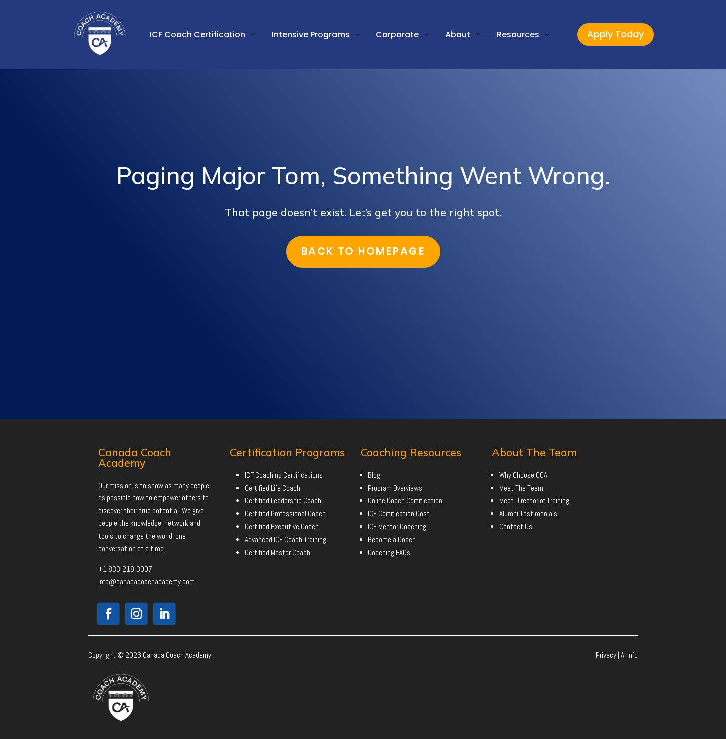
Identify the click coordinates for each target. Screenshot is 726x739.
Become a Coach (392, 539)
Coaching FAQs (389, 552)
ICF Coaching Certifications (284, 475)
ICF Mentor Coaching (397, 526)
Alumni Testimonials (528, 513)
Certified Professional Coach (285, 513)
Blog (374, 475)
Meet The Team (521, 488)
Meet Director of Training (534, 500)
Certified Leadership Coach (283, 500)
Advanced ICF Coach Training (285, 539)
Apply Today (615, 34)
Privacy (606, 655)
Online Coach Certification (405, 500)
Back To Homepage (363, 251)
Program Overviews (395, 488)
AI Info (629, 655)
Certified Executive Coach (282, 526)
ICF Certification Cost (399, 513)
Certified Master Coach (277, 552)
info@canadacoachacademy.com (146, 581)
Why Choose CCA (523, 475)
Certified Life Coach (272, 488)
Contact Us (515, 526)
